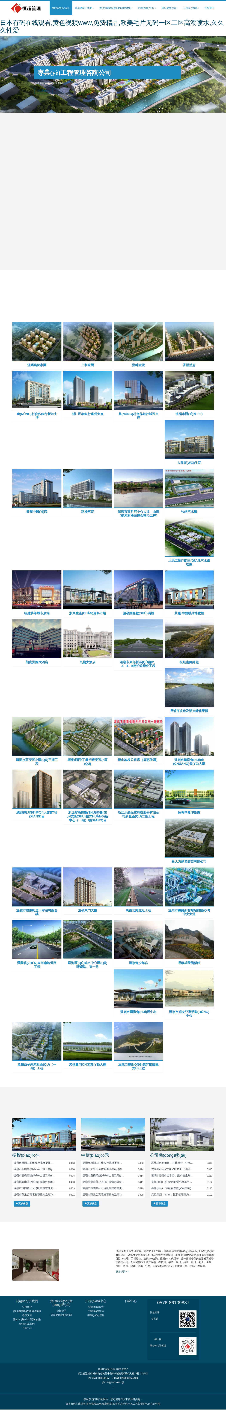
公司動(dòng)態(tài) (168, 1163)
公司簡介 (27, 1315)
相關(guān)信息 (95, 1323)
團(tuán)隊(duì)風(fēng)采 (27, 1328)
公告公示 (61, 1319)
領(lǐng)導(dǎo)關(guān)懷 (27, 1319)
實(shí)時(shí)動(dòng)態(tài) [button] (116, 8)
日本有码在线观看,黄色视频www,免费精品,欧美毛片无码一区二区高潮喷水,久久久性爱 (113, 1412)
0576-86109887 (173, 1311)
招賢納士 (210, 8)
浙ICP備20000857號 (113, 1391)
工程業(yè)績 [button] (191, 8)
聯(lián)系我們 (27, 1332)
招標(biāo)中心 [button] (147, 8)
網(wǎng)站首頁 (61, 8)
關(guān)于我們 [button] (84, 8)
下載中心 (27, 1336)
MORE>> (44, 91)
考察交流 (27, 1323)
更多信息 (22, 1212)
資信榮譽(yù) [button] (170, 8)
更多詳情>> (122, 1280)
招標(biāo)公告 (26, 1163)
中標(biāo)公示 (95, 1163)
